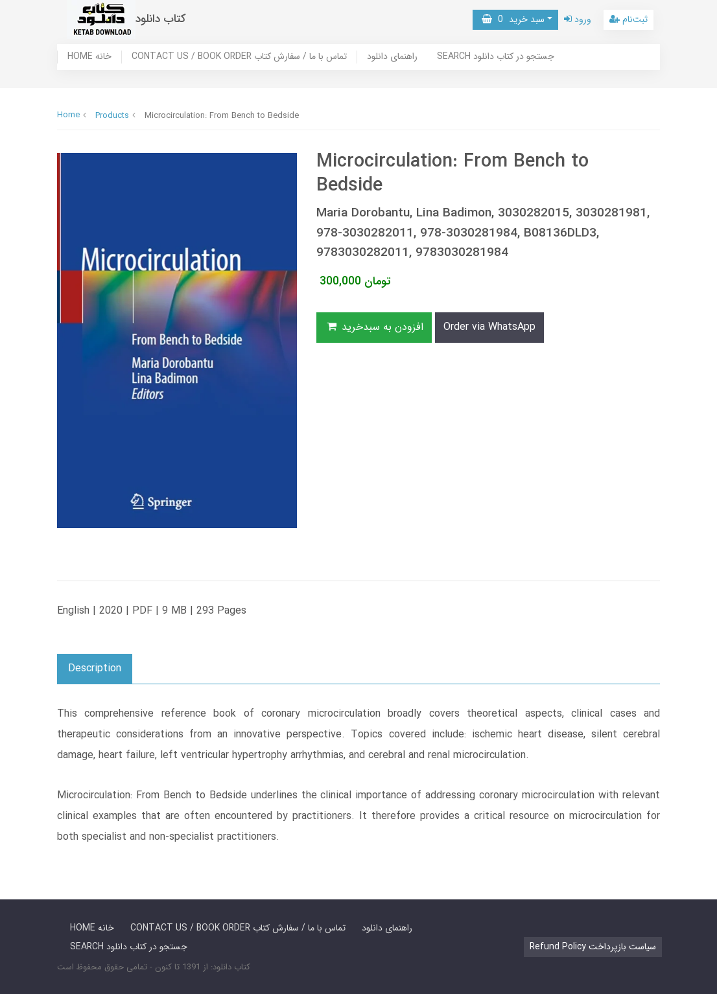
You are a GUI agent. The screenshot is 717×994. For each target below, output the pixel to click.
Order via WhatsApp (489, 327)
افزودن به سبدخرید (374, 327)
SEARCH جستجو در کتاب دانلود (495, 57)
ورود (577, 19)
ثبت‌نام (628, 19)
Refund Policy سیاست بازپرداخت (593, 947)
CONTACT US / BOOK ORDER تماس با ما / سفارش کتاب (239, 57)
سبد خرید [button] (513, 19)
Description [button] (94, 668)
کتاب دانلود (160, 19)
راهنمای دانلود (392, 57)
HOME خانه (89, 57)
